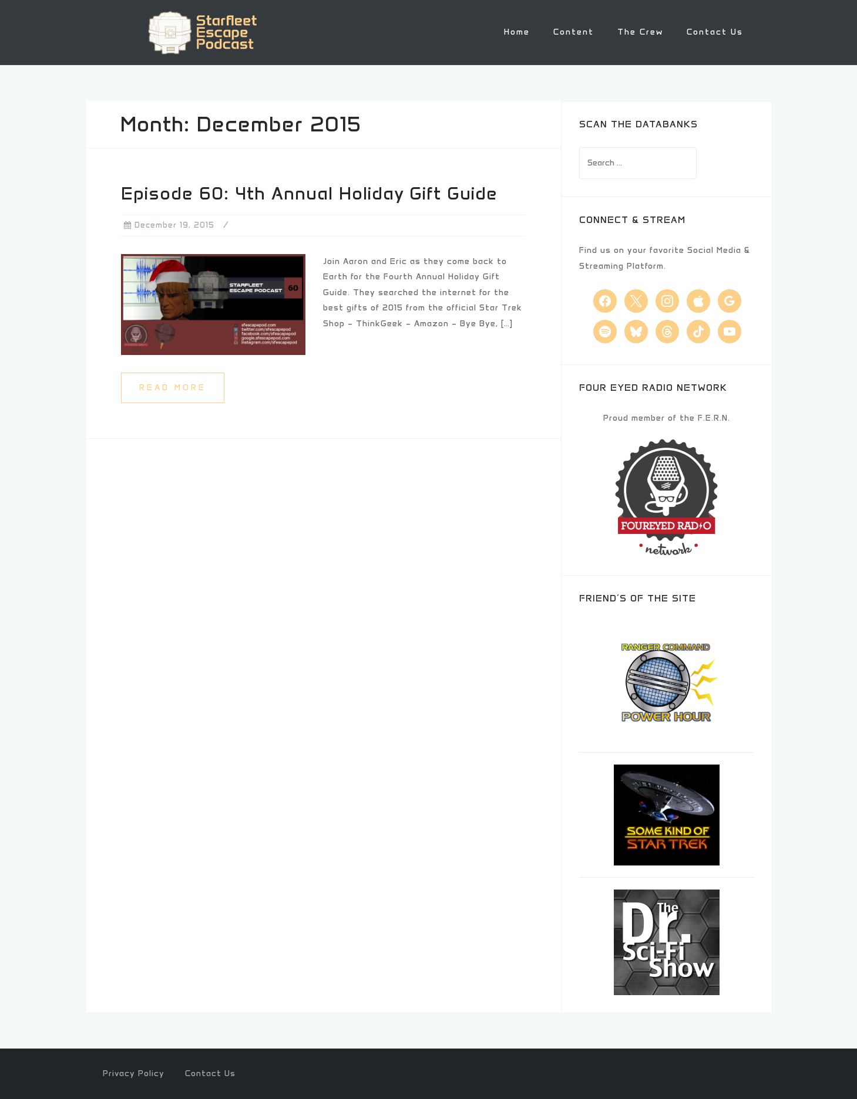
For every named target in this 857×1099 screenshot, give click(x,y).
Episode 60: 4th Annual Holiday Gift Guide (309, 193)
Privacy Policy (133, 1073)
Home (517, 32)
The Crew (640, 32)
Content (573, 32)
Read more (172, 386)
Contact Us (715, 32)
